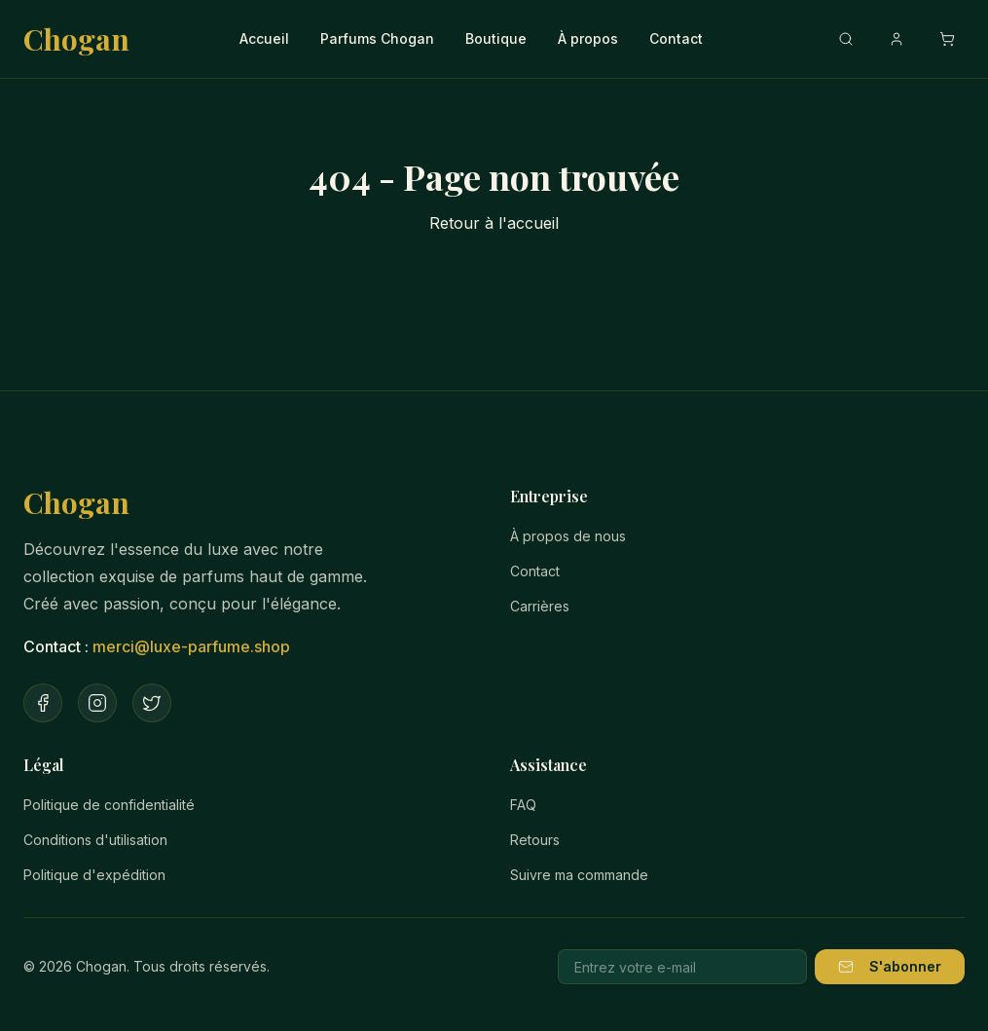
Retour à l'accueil (494, 223)
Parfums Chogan (377, 38)
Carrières (539, 606)
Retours (535, 839)
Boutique (496, 38)
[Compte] (896, 38)
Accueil (264, 38)
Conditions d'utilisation (95, 839)
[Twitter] (151, 702)
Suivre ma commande (579, 874)
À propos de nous (568, 536)
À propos (588, 38)
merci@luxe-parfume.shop (191, 646)
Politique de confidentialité (109, 804)
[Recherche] (845, 38)
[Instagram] (97, 702)
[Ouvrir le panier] (947, 38)
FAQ (523, 804)
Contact (676, 38)
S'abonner (889, 966)
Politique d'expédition (94, 874)
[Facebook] (42, 702)
